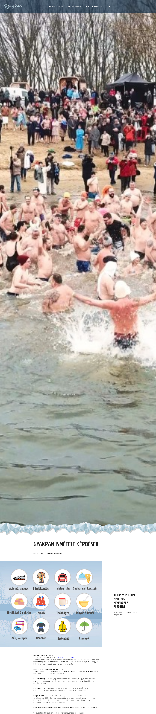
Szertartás (70, 7)
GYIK (102, 7)
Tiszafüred (86, 7)
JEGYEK (107, 7)
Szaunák (78, 7)
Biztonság (95, 7)
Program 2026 (51, 7)
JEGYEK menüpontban (65, 657)
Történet (61, 7)
